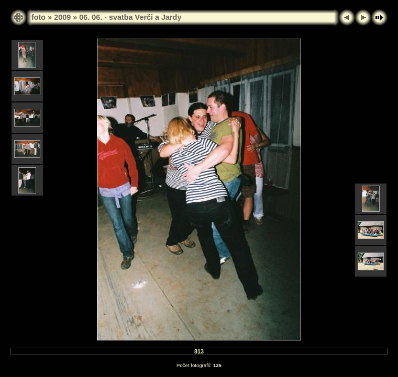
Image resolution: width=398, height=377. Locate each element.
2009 (62, 17)
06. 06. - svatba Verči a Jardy (130, 17)
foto (38, 17)
